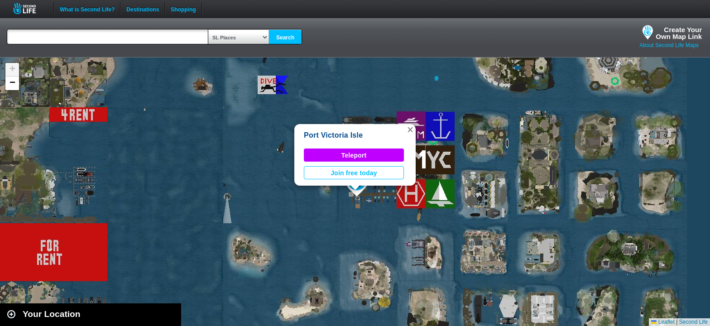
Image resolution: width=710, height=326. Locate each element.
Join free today (354, 173)
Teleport (354, 155)
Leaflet (662, 322)
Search (285, 37)
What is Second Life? (87, 8)
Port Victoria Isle (333, 135)
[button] (410, 129)
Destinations (142, 8)
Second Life (30, 8)
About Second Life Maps (669, 45)
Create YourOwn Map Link (679, 33)
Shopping (183, 8)
